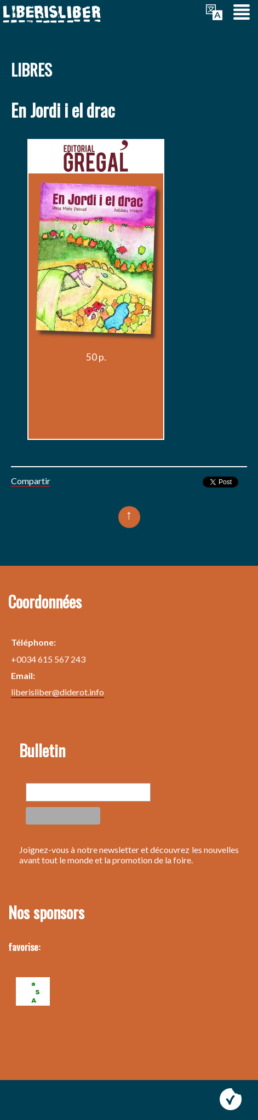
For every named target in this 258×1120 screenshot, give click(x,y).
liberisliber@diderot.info (57, 692)
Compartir (30, 480)
